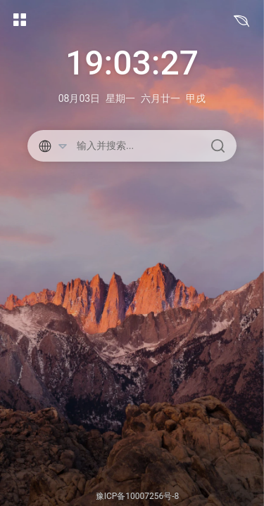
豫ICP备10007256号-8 (138, 496)
